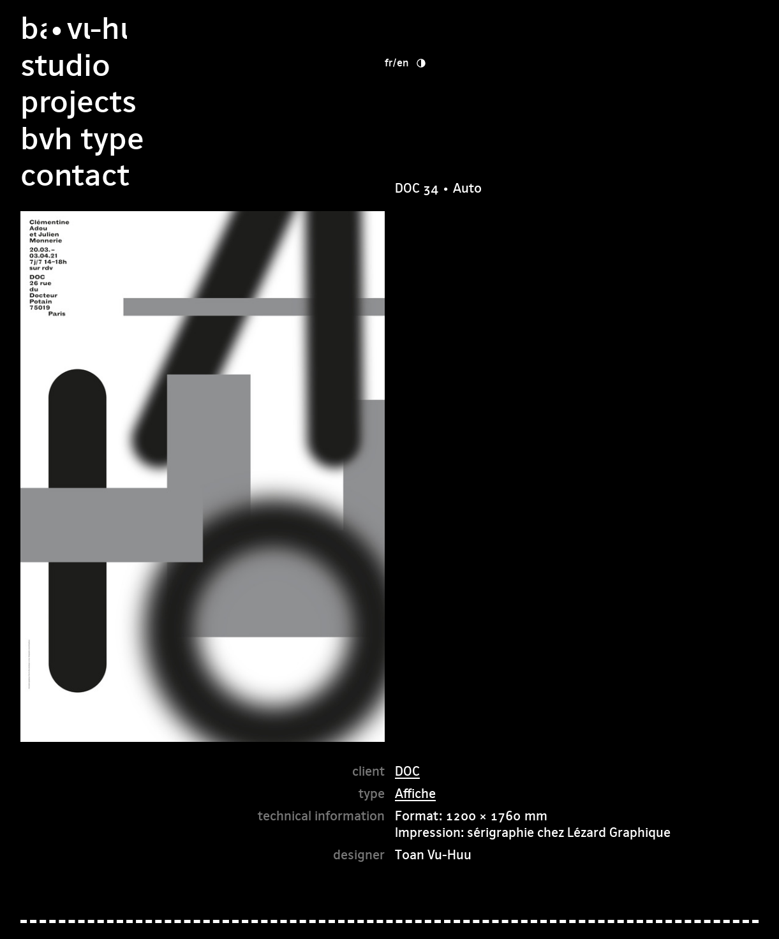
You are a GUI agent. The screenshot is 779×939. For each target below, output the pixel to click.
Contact (449, 139)
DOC (407, 771)
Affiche (415, 793)
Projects (453, 65)
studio (440, 28)
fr (580, 25)
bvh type (457, 102)
